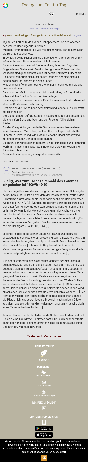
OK (44, 457)
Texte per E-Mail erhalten (44, 336)
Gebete (51, 14)
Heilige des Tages (44, 14)
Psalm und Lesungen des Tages (36, 14)
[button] (4, 35)
